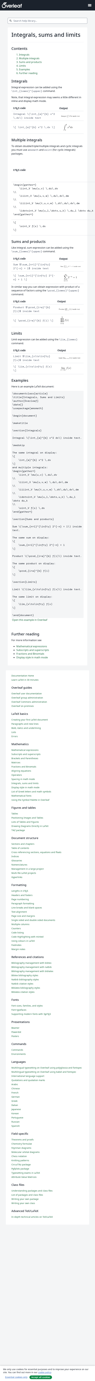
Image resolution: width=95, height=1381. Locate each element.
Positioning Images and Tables (27, 817)
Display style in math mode (32, 657)
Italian (14, 1105)
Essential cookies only (16, 1377)
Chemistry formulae (21, 1143)
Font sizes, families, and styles (27, 1005)
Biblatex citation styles (23, 991)
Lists (13, 732)
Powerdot (16, 1032)
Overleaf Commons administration (29, 701)
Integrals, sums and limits (25, 783)
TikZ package (18, 830)
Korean (15, 1113)
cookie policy (44, 1372)
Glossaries (16, 860)
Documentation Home (22, 675)
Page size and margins (23, 915)
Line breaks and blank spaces (26, 907)
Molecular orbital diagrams (25, 1152)
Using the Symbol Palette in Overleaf (30, 799)
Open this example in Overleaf (29, 620)
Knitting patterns (20, 1160)
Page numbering (20, 899)
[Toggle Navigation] (89, 5)
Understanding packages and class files (32, 1190)
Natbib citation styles (22, 983)
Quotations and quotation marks (28, 1080)
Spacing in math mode (23, 779)
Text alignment (19, 911)
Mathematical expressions (31, 646)
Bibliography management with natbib (31, 967)
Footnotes (16, 945)
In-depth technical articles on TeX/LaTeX (32, 1216)
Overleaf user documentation (26, 693)
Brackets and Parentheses (24, 758)
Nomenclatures (19, 864)
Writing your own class (23, 1203)
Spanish (15, 1125)
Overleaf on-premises (22, 706)
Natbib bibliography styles (25, 979)
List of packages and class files (27, 1194)
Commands (17, 1049)
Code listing (17, 932)
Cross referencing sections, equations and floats (36, 852)
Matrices (15, 762)
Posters (15, 1036)
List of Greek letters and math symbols (31, 791)
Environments (18, 1054)
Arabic (14, 1084)
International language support (27, 1076)
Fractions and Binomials (30, 653)
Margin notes (18, 949)
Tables (14, 813)
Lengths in (19, 890)
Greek (14, 1100)
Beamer (15, 1027)
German (15, 1096)
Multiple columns (20, 924)
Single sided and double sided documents (33, 920)
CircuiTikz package (21, 1164)
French (15, 1092)
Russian (15, 1121)
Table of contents (20, 848)
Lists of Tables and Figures (25, 821)
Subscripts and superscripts (32, 650)
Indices (15, 856)
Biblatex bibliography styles (25, 987)
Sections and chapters (22, 843)
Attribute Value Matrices (24, 1177)
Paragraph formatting (22, 903)
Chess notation (19, 1156)
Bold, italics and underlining (26, 728)
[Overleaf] (12, 5)
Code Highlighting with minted (27, 936)
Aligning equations (21, 770)
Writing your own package (25, 1199)
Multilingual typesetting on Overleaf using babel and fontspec (43, 1071)
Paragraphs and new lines (25, 723)
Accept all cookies (40, 1377)
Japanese (16, 1109)
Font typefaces (18, 1009)
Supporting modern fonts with (31, 1014)
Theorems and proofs (22, 1139)
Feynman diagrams (21, 1147)
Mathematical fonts (21, 795)
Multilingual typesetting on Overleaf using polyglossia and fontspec (46, 1067)
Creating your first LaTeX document (29, 719)
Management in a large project (27, 868)
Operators (16, 774)
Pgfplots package (20, 1168)
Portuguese (17, 1117)
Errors (14, 736)
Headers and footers (22, 895)
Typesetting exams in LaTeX (25, 1172)
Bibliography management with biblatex (32, 971)
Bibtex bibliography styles (24, 975)
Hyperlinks (16, 877)
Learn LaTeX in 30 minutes (25, 679)
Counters (16, 928)
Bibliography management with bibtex (31, 962)
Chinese (15, 1088)
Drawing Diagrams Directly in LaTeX (29, 826)
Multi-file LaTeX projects (23, 873)
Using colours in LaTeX (23, 940)
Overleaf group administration (27, 697)
